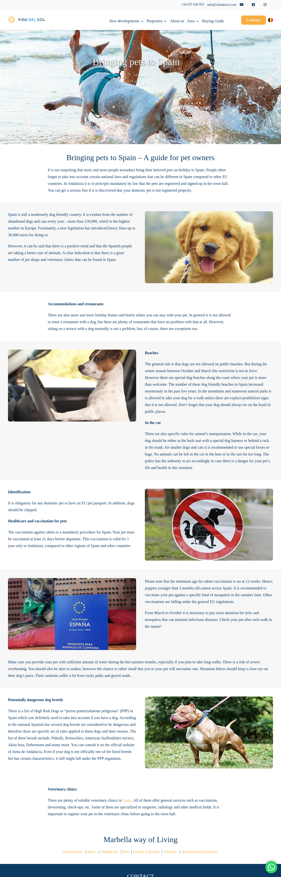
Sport (91, 852)
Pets (126, 852)
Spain (127, 800)
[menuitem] (253, 21)
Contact (253, 20)
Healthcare (109, 852)
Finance (170, 852)
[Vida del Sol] (26, 19)
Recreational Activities (200, 852)
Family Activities (147, 852)
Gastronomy (73, 852)
